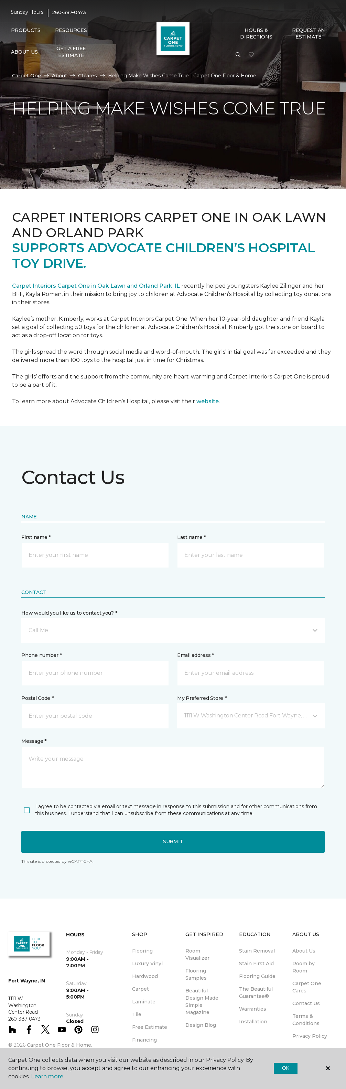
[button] (238, 55)
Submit (173, 841)
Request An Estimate (308, 33)
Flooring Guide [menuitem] (257, 976)
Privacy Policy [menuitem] (309, 1036)
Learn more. (47, 1076)
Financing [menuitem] (144, 1040)
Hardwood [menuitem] (145, 976)
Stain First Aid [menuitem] (256, 963)
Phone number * (41, 655)
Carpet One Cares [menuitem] (306, 987)
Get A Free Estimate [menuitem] (71, 51)
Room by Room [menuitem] (303, 967)
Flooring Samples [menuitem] (196, 974)
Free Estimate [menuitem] (149, 1027)
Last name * (191, 537)
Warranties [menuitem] (252, 1009)
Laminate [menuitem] (143, 1002)
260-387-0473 (69, 12)
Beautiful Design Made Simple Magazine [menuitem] (201, 1001)
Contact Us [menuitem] (306, 1003)
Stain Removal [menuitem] (257, 951)
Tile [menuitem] (136, 1014)
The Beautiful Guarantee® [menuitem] (256, 992)
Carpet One (26, 76)
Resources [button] (71, 30)
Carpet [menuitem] (140, 989)
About (59, 76)
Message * (33, 741)
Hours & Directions (256, 33)
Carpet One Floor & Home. (59, 1045)
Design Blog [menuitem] (200, 1025)
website (207, 401)
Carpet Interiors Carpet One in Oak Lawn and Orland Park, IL (96, 286)
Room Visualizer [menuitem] (197, 954)
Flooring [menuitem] (142, 951)
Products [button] (26, 30)
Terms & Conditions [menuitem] (306, 1019)
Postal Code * (37, 698)
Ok (285, 1068)
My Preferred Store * (201, 698)
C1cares (87, 76)
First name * (36, 537)
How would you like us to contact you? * (69, 612)
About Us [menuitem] (303, 951)
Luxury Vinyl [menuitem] (147, 963)
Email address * (195, 655)
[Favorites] (251, 55)
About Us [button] (24, 52)
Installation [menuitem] (253, 1022)
